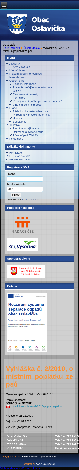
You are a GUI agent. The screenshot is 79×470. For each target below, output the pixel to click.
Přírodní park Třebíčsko (27, 135)
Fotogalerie (16, 138)
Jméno (11, 174)
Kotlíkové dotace (19, 159)
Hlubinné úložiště (19, 156)
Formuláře (19, 97)
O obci (13, 108)
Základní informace (24, 84)
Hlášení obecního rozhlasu (25, 73)
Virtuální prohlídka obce (27, 104)
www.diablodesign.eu (46, 464)
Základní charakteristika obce (30, 111)
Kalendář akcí (17, 77)
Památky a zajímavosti (26, 128)
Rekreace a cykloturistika (28, 132)
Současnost (20, 121)
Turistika (14, 125)
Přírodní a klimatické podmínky (31, 114)
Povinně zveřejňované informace (33, 87)
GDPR (17, 91)
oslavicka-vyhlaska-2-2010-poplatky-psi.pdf (37, 406)
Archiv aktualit (21, 67)
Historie (17, 118)
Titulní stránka (11, 47)
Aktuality (14, 63)
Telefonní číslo (16, 184)
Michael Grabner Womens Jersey (20, 468)
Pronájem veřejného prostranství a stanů (37, 101)
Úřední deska (31, 47)
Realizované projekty (25, 94)
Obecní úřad (17, 80)
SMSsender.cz (30, 199)
